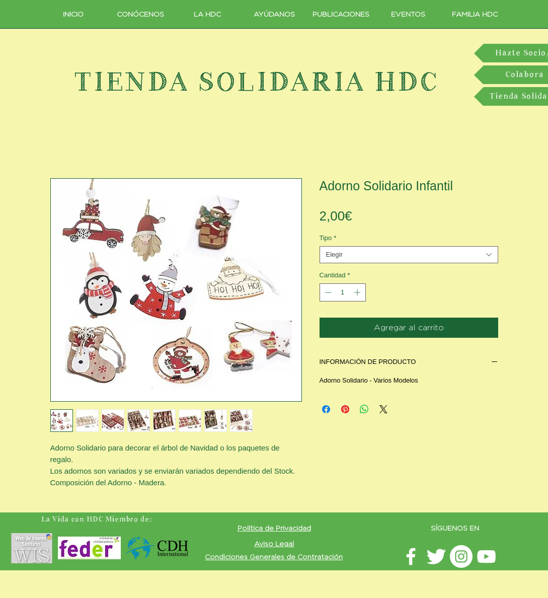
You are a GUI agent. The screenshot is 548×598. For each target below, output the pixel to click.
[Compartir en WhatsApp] (364, 409)
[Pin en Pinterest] (345, 409)
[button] (274, 528)
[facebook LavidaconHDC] (411, 556)
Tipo (328, 238)
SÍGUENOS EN (455, 528)
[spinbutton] (342, 292)
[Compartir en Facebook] (326, 409)
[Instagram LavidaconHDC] (461, 556)
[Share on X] (383, 409)
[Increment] (358, 292)
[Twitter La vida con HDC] (436, 556)
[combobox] (409, 254)
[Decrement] (327, 292)
